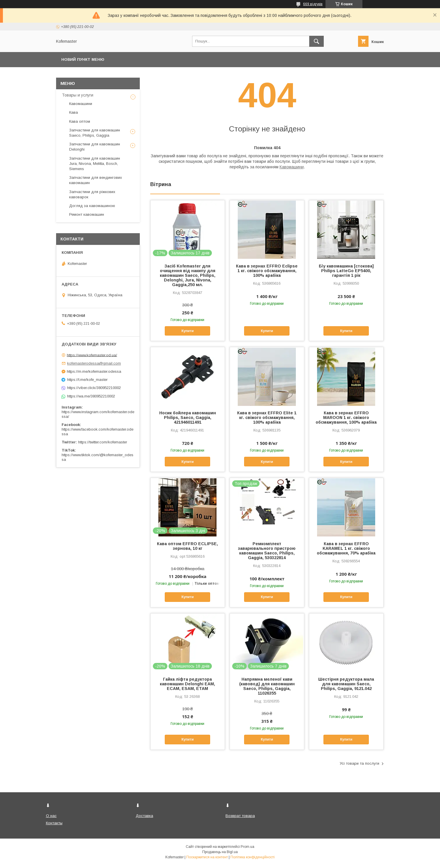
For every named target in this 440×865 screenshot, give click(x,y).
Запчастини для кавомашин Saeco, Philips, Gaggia (94, 133)
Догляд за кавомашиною (92, 206)
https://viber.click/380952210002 (94, 388)
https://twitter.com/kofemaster (102, 442)
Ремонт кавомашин (86, 214)
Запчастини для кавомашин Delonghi (94, 146)
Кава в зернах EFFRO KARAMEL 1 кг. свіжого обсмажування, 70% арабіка (346, 548)
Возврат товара (240, 816)
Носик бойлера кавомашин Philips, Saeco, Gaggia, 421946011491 (187, 418)
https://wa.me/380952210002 (91, 396)
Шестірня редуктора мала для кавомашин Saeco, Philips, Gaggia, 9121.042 (346, 684)
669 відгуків (313, 4)
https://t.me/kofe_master (87, 379)
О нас (51, 816)
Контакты (54, 823)
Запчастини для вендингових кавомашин (95, 180)
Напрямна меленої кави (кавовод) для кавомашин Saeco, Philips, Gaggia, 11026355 (267, 686)
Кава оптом (79, 121)
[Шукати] (316, 41)
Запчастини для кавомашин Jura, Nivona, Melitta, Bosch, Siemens (94, 163)
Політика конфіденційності (252, 857)
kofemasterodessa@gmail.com (94, 363)
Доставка (144, 816)
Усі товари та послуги (359, 763)
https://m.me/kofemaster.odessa (94, 371)
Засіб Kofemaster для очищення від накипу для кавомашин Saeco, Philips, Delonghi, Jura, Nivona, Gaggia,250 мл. (187, 275)
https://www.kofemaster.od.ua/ (92, 355)
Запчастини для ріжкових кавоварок (92, 194)
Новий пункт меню (82, 59)
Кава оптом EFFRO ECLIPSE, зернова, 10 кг (187, 546)
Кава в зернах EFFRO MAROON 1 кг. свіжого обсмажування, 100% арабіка (346, 418)
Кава (73, 112)
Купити (187, 331)
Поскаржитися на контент (207, 857)
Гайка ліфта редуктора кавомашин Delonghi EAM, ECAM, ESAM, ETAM (187, 684)
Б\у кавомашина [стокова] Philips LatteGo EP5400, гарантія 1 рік (346, 271)
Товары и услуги (77, 95)
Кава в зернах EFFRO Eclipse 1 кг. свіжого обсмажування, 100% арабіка (267, 271)
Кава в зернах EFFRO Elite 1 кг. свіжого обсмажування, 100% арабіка (266, 418)
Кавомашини (292, 167)
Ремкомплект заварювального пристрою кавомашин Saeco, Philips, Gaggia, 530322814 (267, 550)
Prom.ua (247, 847)
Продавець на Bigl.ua (220, 852)
